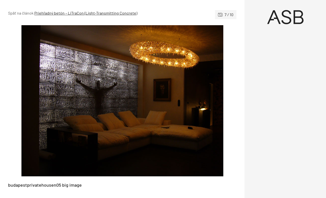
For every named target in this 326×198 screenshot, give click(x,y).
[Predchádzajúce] (65, 100)
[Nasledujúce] (179, 100)
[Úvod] (285, 17)
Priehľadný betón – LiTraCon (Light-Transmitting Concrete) (85, 13)
